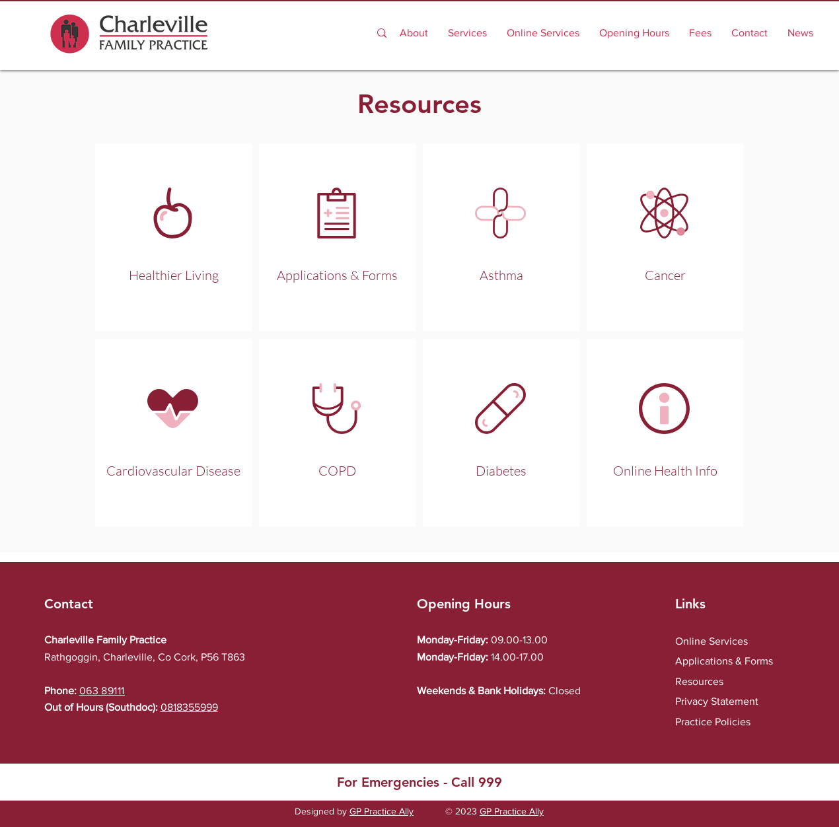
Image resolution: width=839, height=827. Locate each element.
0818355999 (189, 707)
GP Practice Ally (381, 811)
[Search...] (304, 33)
